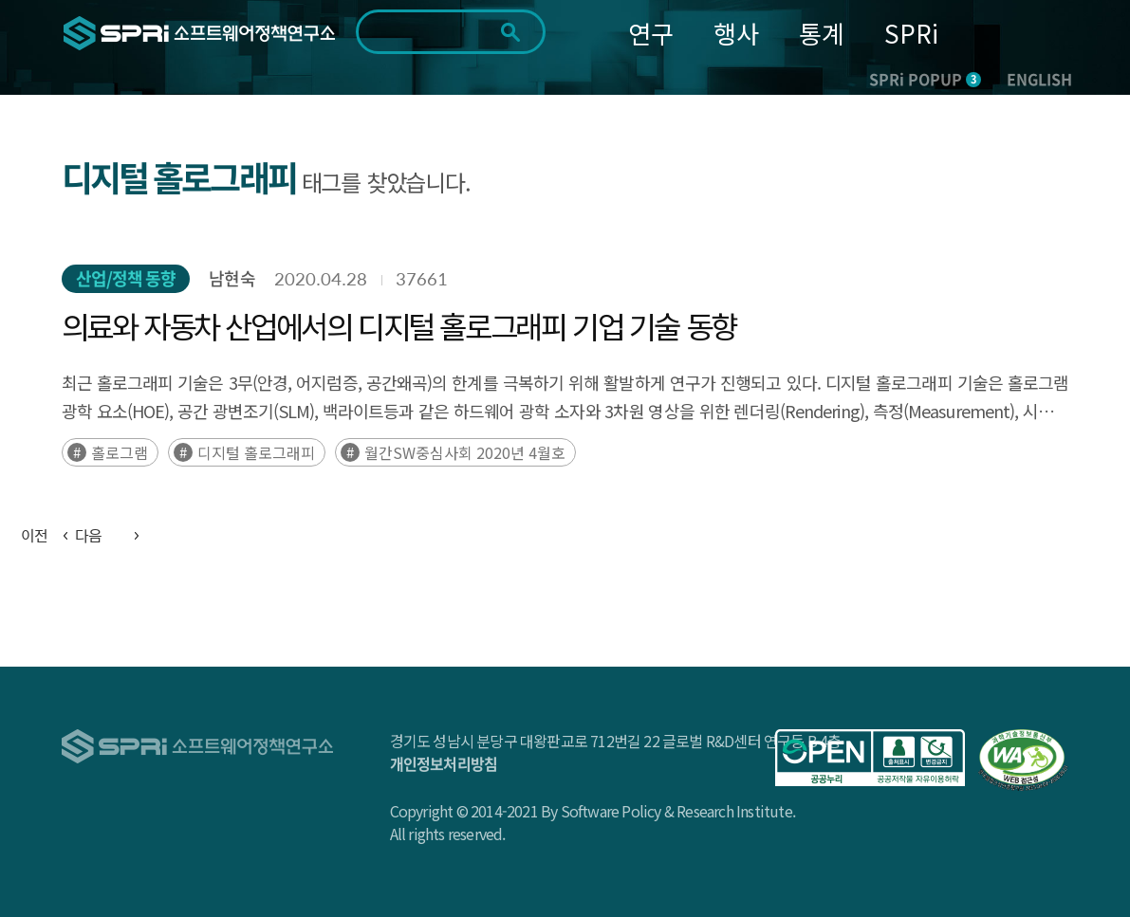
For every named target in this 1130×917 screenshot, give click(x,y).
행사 (736, 32)
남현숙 (231, 278)
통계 (821, 32)
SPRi (911, 32)
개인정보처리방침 (444, 763)
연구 (651, 32)
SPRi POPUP (925, 78)
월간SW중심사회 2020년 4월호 (464, 452)
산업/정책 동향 (126, 278)
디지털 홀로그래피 (256, 452)
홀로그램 (119, 452)
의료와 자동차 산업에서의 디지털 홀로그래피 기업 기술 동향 (399, 325)
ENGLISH (1039, 78)
